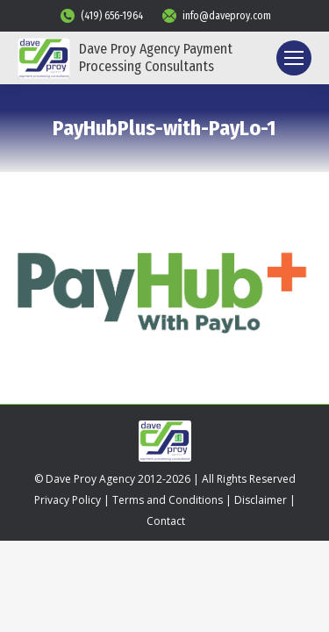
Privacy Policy (67, 499)
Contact (166, 521)
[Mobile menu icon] (293, 57)
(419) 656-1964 (101, 16)
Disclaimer (260, 499)
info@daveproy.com (216, 16)
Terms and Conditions (167, 499)
